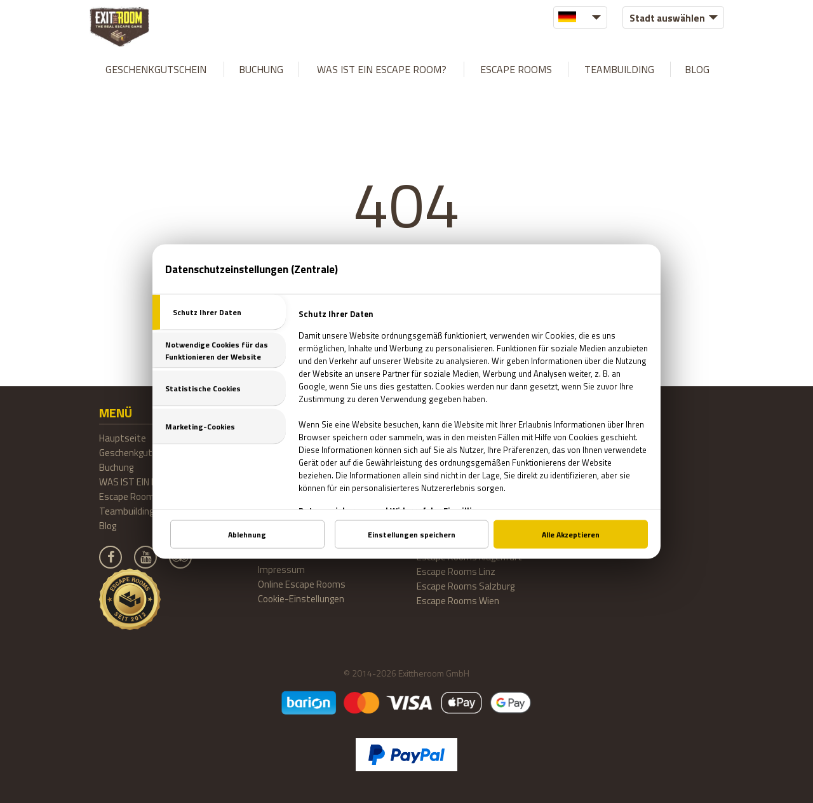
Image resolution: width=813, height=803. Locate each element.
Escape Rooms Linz (456, 571)
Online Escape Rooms (302, 584)
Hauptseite (122, 438)
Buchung (261, 69)
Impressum (281, 569)
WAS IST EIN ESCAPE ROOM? (382, 69)
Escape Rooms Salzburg (465, 586)
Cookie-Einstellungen (301, 598)
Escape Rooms (516, 69)
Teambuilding (619, 69)
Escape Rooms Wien (458, 600)
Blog (697, 69)
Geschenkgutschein (155, 69)
